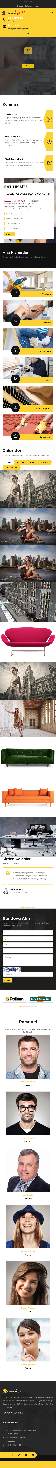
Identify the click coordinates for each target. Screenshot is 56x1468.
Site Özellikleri (12, 136)
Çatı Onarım (32, 437)
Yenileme (32, 294)
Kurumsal (20, 6)
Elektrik (32, 323)
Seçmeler (44, 462)
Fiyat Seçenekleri (14, 159)
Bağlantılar (28, 6)
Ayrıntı (9, 234)
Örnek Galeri (11, 467)
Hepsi (8, 462)
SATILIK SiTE (28, 1)
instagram (33, 1455)
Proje (32, 462)
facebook (12, 1455)
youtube (26, 1455)
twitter (19, 1455)
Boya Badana (32, 351)
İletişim (37, 6)
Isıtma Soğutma (32, 408)
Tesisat (32, 380)
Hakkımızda (11, 114)
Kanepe (20, 462)
